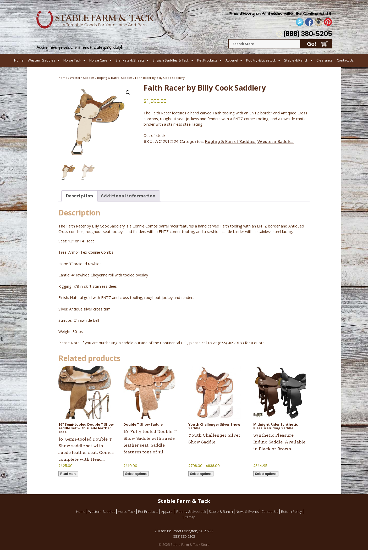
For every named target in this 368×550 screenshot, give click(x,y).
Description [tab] (79, 195)
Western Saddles (41, 60)
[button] (128, 92)
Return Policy (291, 511)
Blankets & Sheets (130, 60)
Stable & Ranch (296, 60)
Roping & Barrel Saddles (115, 78)
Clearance (324, 60)
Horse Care (98, 60)
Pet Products (207, 60)
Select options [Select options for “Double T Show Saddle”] (136, 474)
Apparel (232, 60)
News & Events (247, 511)
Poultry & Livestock (261, 60)
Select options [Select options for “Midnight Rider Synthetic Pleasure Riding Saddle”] (266, 474)
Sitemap (189, 517)
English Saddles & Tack (171, 60)
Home (19, 60)
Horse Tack (72, 60)
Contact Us (345, 60)
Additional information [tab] (128, 195)
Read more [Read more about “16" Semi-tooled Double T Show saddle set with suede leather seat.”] (68, 474)
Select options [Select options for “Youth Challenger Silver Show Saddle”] (201, 474)
